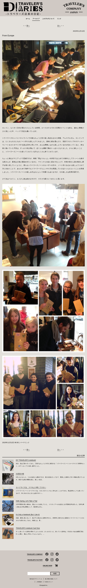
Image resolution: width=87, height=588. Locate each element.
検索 (55, 573)
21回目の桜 (20, 474)
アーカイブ (36, 18)
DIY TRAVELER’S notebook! (26, 460)
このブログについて (48, 18)
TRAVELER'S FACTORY (35, 560)
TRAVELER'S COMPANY (35, 554)
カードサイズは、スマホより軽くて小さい (31, 487)
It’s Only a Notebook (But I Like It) (28, 514)
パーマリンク (24, 442)
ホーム (28, 18)
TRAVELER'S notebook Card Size (28, 528)
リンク (59, 18)
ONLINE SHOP (47, 565)
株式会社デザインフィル (36, 579)
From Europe (8, 35)
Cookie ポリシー (49, 581)
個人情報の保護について (51, 579)
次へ (58, 26)
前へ (28, 26)
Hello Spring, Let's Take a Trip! (26, 501)
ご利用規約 (39, 581)
